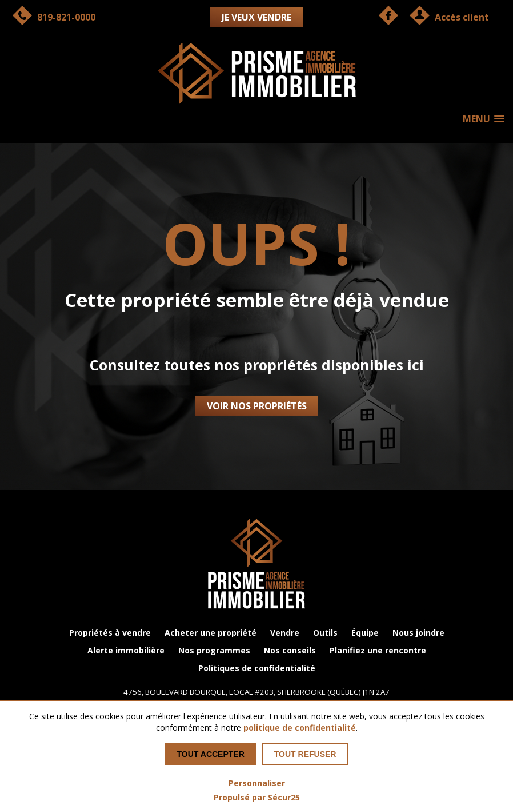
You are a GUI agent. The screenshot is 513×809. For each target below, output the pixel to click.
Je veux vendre (256, 17)
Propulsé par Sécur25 (257, 797)
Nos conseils (290, 650)
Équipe (365, 632)
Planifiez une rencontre (378, 650)
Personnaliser (257, 783)
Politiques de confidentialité (256, 668)
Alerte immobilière (126, 650)
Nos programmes (214, 650)
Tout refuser (305, 754)
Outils (325, 632)
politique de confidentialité (299, 727)
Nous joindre (418, 632)
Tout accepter (211, 754)
